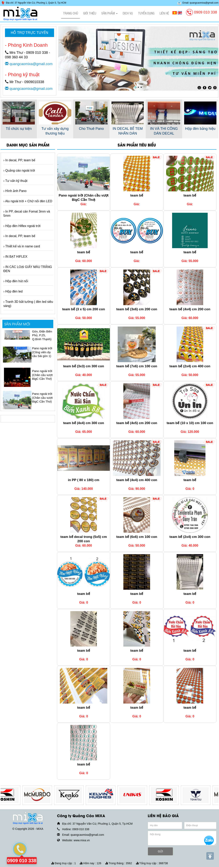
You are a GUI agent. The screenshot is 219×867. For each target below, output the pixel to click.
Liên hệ (164, 13)
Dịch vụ (128, 13)
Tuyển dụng (146, 13)
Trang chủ (70, 13)
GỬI (160, 851)
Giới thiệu (89, 13)
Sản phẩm (109, 13)
